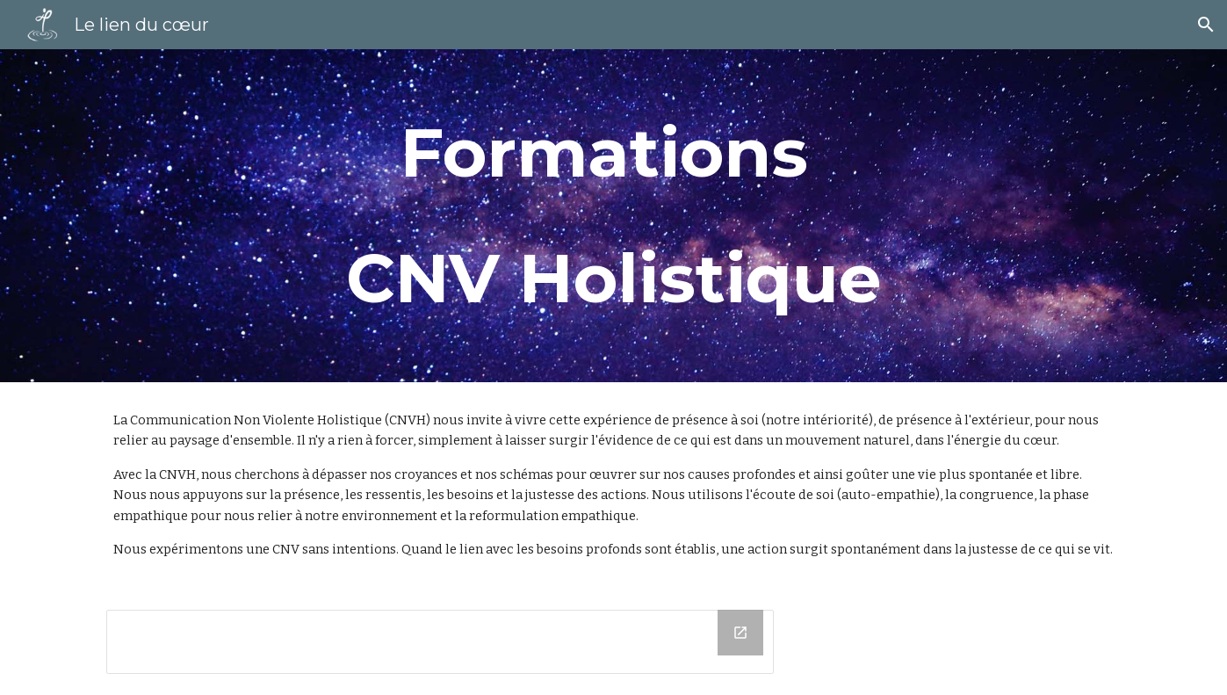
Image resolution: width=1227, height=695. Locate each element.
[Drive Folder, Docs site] (440, 642)
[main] (613, 215)
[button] (1206, 25)
